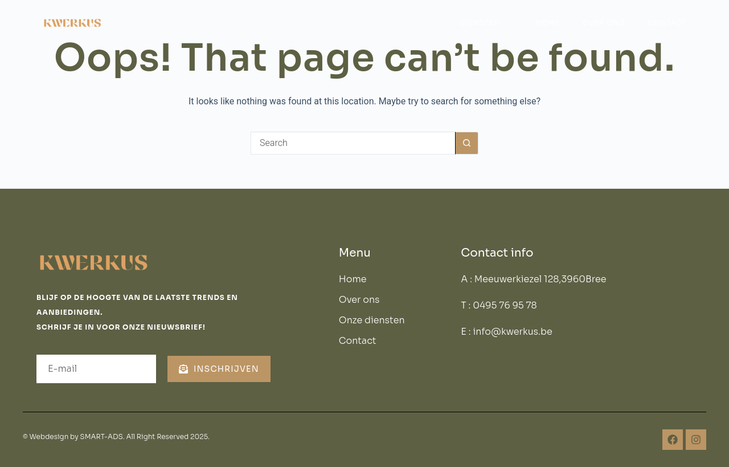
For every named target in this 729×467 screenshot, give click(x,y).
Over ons (604, 22)
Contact (667, 22)
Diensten (485, 22)
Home (548, 22)
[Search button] (467, 143)
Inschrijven (219, 369)
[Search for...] (353, 143)
